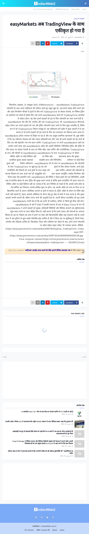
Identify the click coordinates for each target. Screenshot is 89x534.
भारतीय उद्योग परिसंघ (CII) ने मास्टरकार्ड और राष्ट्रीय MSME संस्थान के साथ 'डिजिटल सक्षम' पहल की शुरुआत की (39, 421)
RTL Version (29, 530)
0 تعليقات (54, 37)
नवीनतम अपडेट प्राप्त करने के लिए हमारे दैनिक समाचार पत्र (48, 250)
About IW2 (75, 9)
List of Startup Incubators (43, 9)
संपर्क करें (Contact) (62, 9)
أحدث (84, 357)
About (54, 530)
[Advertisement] (44, 58)
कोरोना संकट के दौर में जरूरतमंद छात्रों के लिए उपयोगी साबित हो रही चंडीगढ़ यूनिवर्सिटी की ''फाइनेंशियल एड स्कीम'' (40, 452)
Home (84, 9)
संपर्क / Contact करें (43, 530)
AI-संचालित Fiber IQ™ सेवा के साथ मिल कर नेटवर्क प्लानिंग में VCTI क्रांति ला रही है (47, 412)
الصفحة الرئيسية (79, 18)
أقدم (4, 357)
